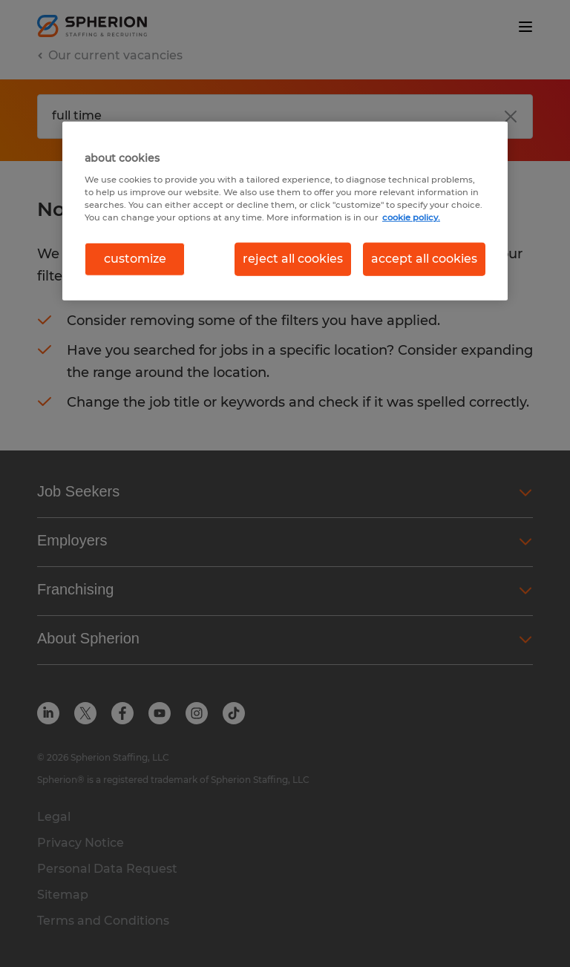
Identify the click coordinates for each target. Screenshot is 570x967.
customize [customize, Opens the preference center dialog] (135, 259)
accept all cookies (424, 259)
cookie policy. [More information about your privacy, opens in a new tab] (411, 217)
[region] (285, 211)
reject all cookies (293, 259)
